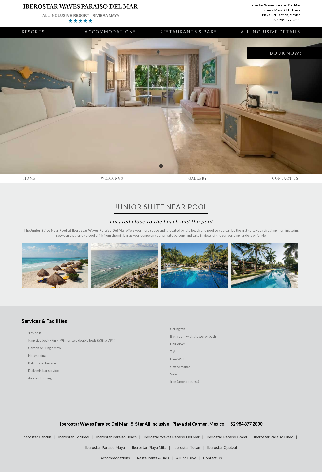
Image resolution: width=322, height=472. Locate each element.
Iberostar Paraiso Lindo (273, 437)
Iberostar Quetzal (222, 447)
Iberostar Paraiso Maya (105, 447)
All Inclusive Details (270, 31)
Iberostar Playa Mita (149, 447)
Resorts (33, 31)
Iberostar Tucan (186, 447)
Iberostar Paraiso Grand (227, 437)
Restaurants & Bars (188, 31)
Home (29, 178)
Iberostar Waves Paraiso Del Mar (172, 437)
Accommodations (110, 31)
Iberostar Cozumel (73, 437)
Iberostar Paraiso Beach (116, 437)
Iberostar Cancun (36, 437)
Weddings (112, 178)
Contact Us (285, 178)
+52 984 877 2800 (286, 20)
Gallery (197, 178)
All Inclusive (186, 458)
